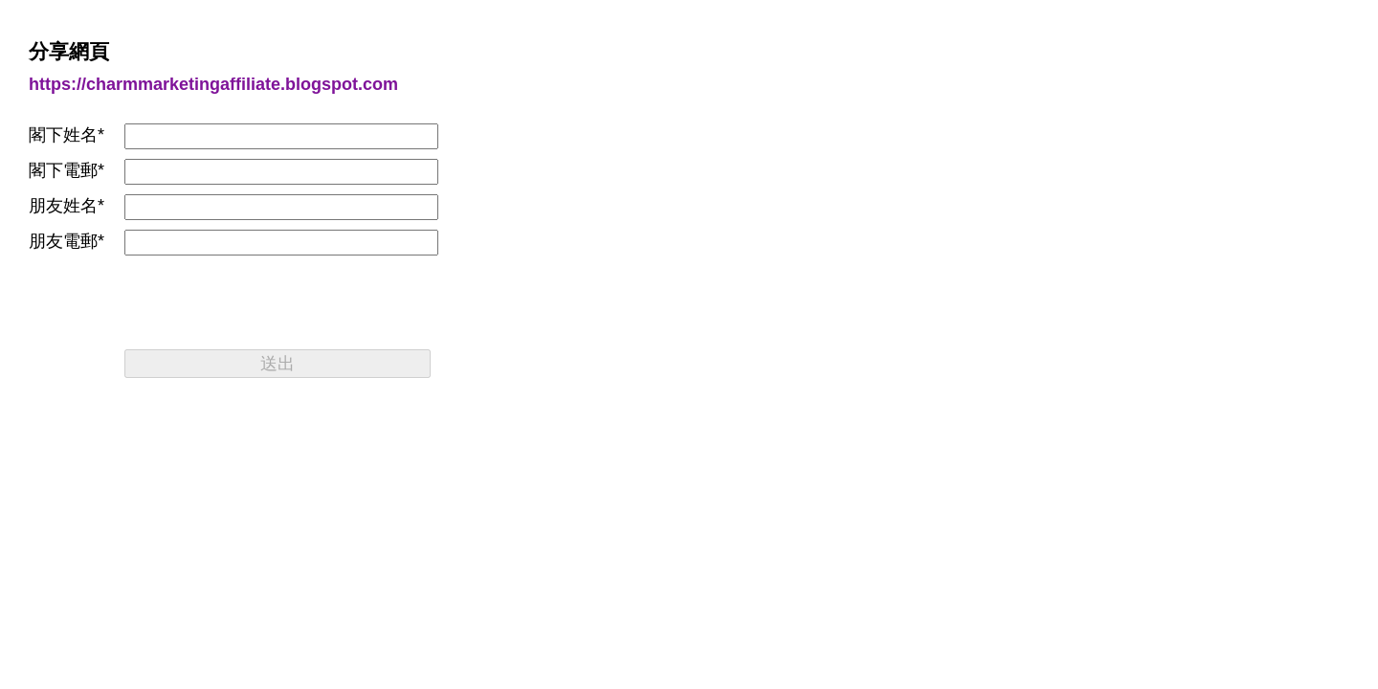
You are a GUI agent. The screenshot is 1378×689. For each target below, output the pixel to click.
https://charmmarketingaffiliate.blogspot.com (213, 84)
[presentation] (269, 302)
